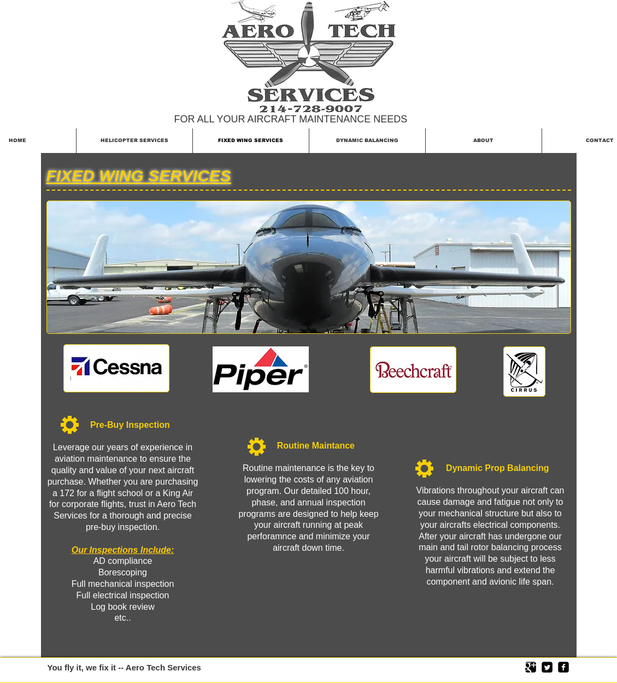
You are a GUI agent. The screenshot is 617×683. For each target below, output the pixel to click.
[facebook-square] (563, 667)
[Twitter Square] (547, 667)
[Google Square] (530, 667)
